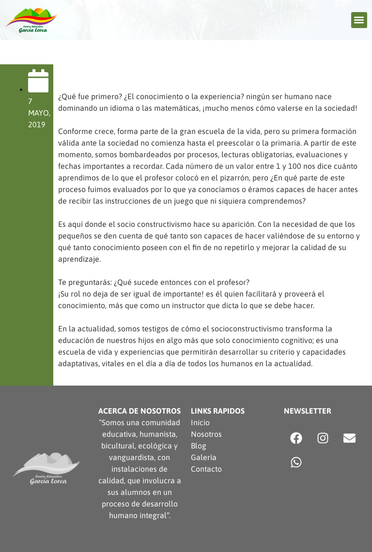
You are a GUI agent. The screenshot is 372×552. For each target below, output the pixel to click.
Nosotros (206, 434)
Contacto (206, 468)
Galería (204, 457)
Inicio (200, 422)
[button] (359, 20)
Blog (198, 445)
